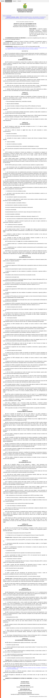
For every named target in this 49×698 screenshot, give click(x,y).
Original (19, 1)
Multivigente (8, 1)
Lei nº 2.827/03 (10, 47)
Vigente (14, 1)
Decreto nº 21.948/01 (12, 667)
